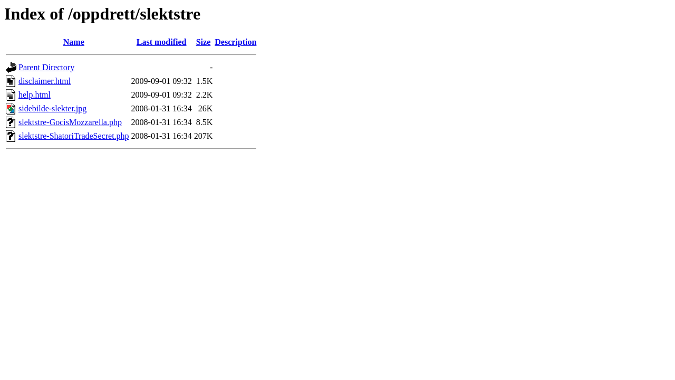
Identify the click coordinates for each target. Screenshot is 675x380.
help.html (34, 94)
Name (73, 41)
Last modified (162, 41)
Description (235, 41)
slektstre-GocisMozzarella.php (70, 122)
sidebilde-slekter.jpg (52, 108)
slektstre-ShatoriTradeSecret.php (73, 135)
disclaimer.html (44, 81)
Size (203, 41)
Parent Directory (46, 67)
